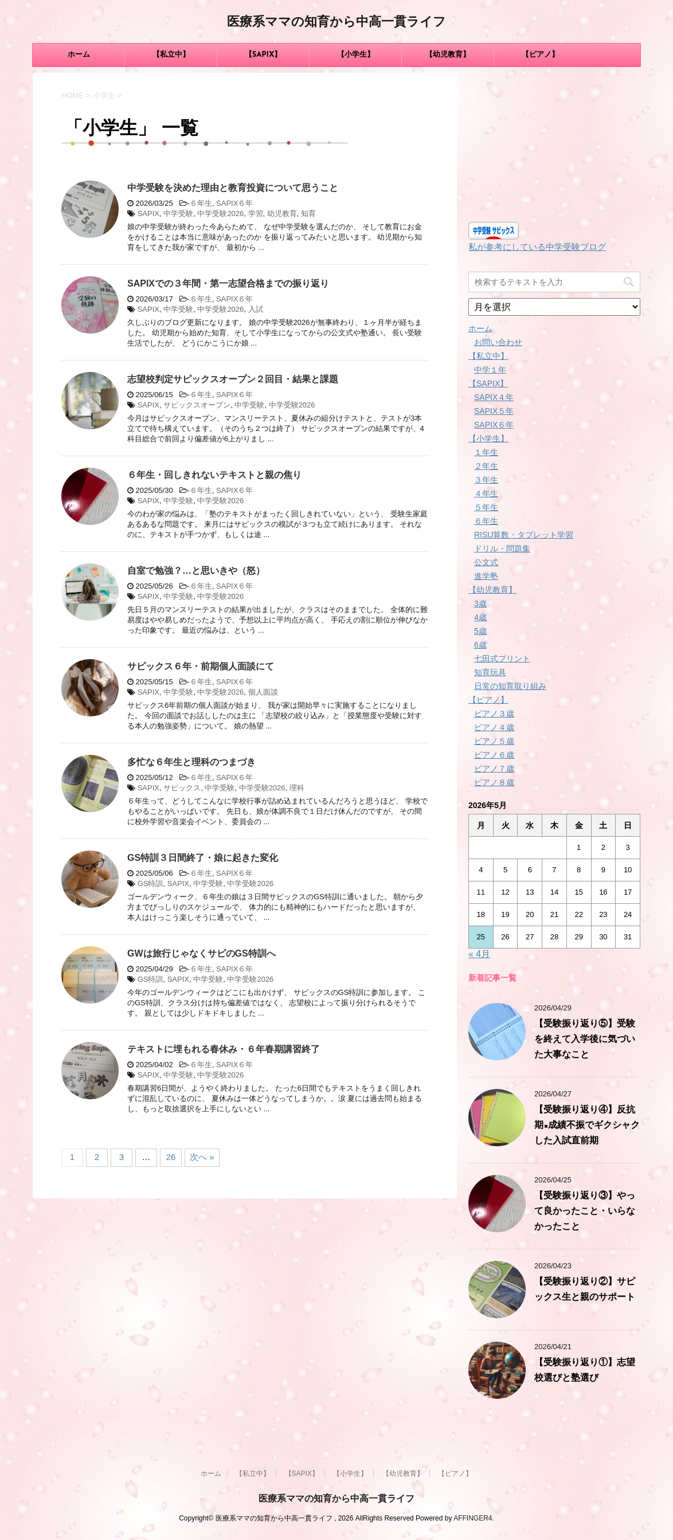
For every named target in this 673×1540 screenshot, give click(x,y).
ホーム (79, 54)
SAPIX (148, 213)
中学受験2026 (220, 213)
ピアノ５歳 (494, 741)
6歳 (480, 644)
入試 (255, 309)
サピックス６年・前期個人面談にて (200, 666)
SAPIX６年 (234, 203)
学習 (255, 213)
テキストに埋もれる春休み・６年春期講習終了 (223, 1049)
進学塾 (486, 576)
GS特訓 (150, 883)
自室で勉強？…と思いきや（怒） (196, 570)
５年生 (486, 507)
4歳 (480, 617)
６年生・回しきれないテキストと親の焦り (214, 475)
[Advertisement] (554, 144)
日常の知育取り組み (510, 686)
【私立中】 (171, 54)
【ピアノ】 (540, 54)
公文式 (486, 562)
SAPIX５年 (494, 411)
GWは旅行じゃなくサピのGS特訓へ (201, 953)
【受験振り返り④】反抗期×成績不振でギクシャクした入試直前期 (587, 1126)
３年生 (486, 479)
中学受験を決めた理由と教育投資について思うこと (232, 188)
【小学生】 (355, 54)
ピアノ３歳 (494, 713)
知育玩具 (490, 672)
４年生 (486, 493)
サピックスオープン (196, 405)
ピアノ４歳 (494, 727)
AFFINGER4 (472, 1518)
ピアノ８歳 (494, 782)
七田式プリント (502, 658)
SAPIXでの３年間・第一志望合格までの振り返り (228, 283)
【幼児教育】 (447, 54)
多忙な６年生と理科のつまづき (191, 762)
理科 (296, 787)
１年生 (486, 452)
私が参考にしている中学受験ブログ (537, 247)
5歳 (480, 631)
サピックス (182, 787)
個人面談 (263, 692)
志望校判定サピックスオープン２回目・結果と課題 (232, 379)
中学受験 (178, 213)
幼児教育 (282, 213)
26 (171, 1157)
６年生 (201, 203)
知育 (308, 213)
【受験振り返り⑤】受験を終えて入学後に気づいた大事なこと (584, 1040)
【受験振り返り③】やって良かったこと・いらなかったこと (584, 1212)
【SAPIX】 (263, 54)
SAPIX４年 (494, 397)
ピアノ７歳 (494, 768)
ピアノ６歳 (494, 754)
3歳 (480, 603)
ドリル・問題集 (502, 548)
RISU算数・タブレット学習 (523, 534)
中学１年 (490, 369)
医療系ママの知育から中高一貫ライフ (336, 22)
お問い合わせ (498, 342)
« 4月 (479, 954)
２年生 (486, 466)
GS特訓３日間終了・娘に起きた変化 (202, 858)
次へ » (202, 1157)
